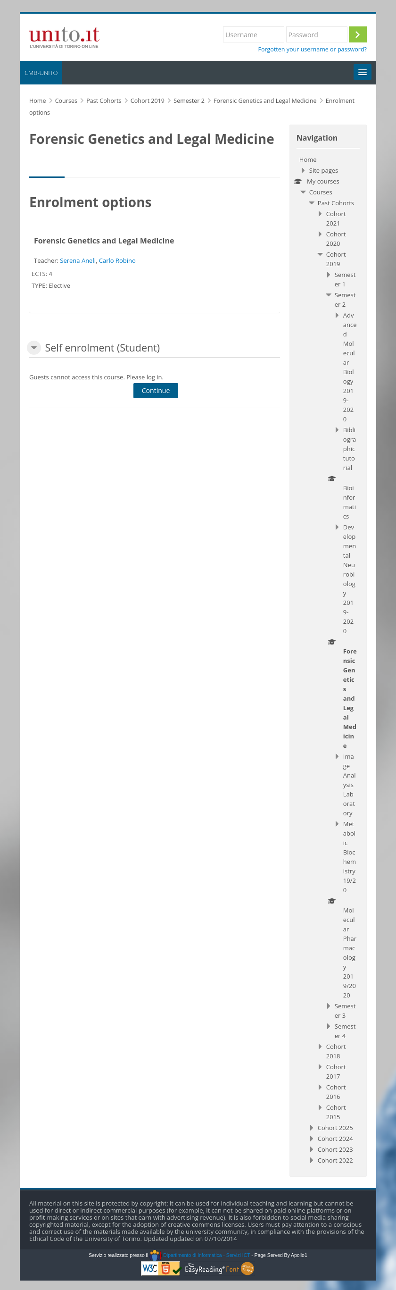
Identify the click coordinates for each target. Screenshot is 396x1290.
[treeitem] (328, 660)
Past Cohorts (336, 203)
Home (308, 159)
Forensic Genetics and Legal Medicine (104, 240)
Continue (156, 390)
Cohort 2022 (335, 1160)
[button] (34, 348)
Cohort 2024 (335, 1138)
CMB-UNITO (41, 72)
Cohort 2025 (335, 1127)
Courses (320, 192)
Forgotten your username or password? (312, 49)
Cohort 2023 (335, 1149)
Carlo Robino (117, 260)
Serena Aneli (78, 260)
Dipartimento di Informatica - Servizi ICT (199, 1255)
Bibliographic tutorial (349, 449)
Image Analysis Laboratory (349, 784)
